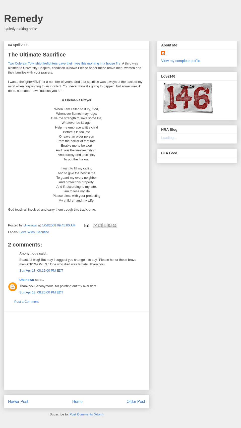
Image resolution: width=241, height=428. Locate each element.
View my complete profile (180, 61)
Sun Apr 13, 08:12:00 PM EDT (41, 270)
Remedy (23, 18)
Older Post (136, 401)
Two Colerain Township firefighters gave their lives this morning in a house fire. (64, 63)
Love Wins (27, 232)
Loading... (169, 138)
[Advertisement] (76, 351)
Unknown (26, 280)
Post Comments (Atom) (86, 414)
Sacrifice (42, 232)
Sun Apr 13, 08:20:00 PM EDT (41, 292)
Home (77, 401)
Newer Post (18, 401)
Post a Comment (26, 301)
